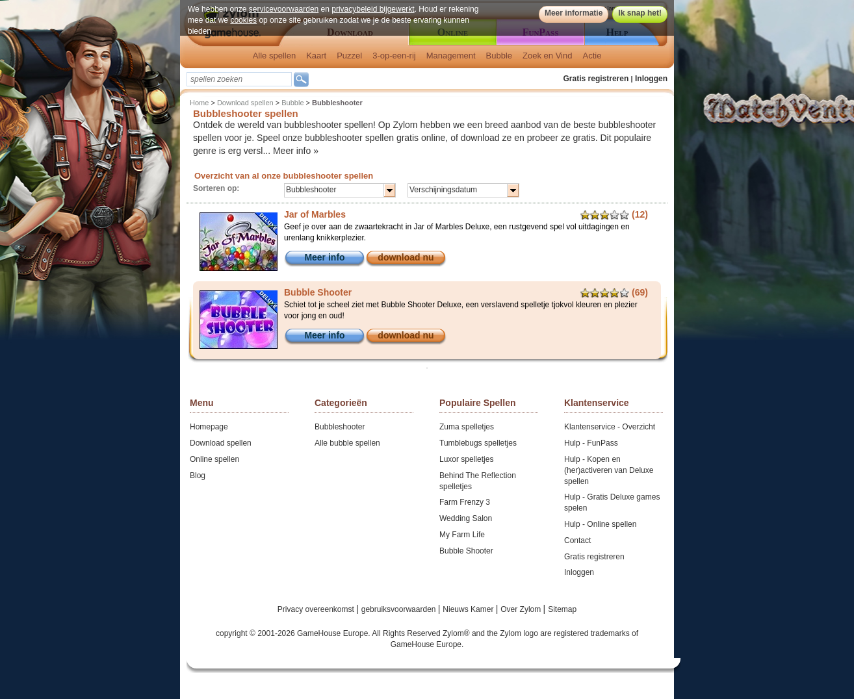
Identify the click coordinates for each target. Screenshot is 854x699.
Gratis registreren (596, 78)
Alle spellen (274, 55)
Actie (591, 55)
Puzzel (349, 55)
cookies (243, 20)
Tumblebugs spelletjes (478, 443)
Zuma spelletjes (466, 426)
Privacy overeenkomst (317, 609)
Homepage (209, 426)
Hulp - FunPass (591, 443)
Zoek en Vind (547, 55)
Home (199, 103)
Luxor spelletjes (466, 459)
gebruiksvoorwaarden (399, 609)
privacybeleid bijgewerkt (372, 9)
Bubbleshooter (340, 426)
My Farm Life (462, 534)
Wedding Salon (465, 518)
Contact (577, 540)
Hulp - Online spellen (600, 524)
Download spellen (245, 103)
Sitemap (562, 609)
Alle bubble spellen (347, 443)
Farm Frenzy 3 (464, 502)
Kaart (316, 55)
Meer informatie (573, 13)
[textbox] (239, 79)
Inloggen (651, 78)
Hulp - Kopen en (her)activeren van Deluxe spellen (608, 470)
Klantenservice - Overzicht (609, 426)
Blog (197, 475)
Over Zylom (521, 609)
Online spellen (214, 459)
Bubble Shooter (466, 550)
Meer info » (295, 151)
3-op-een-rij (393, 55)
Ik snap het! (640, 13)
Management (451, 55)
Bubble (499, 55)
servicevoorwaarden (283, 9)
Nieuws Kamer (469, 609)
